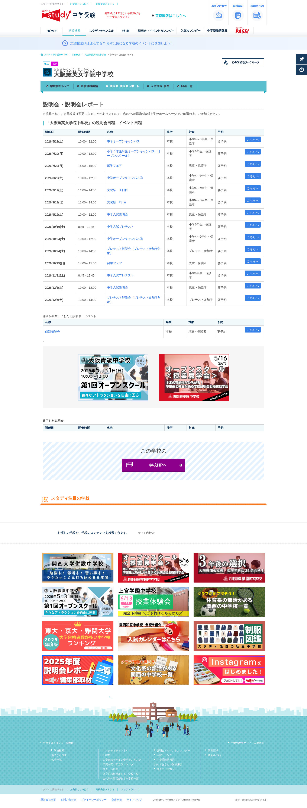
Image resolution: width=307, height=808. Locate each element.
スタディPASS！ (166, 769)
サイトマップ (134, 799)
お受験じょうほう (79, 4)
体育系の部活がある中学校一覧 (121, 773)
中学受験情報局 (166, 759)
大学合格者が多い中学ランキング (122, 759)
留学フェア (114, 165)
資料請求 (213, 750)
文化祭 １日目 (117, 190)
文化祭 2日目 (117, 202)
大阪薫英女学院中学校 (95, 54)
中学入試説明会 (117, 214)
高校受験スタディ (105, 4)
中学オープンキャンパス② (125, 178)
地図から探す (59, 755)
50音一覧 (56, 759)
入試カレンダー (166, 755)
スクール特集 (110, 769)
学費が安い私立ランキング (118, 764)
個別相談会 (52, 331)
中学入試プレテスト (120, 226)
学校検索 (76, 54)
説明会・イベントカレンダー (173, 750)
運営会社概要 (48, 799)
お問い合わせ (68, 799)
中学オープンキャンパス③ (125, 238)
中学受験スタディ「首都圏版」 (248, 743)
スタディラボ (128, 789)
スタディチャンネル (116, 750)
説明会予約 (214, 755)
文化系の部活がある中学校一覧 (121, 778)
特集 (107, 755)
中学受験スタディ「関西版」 (59, 743)
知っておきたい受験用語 (168, 764)
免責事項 (117, 799)
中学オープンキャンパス (123, 141)
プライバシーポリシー (94, 799)
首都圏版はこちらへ (170, 16)
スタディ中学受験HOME (56, 54)
